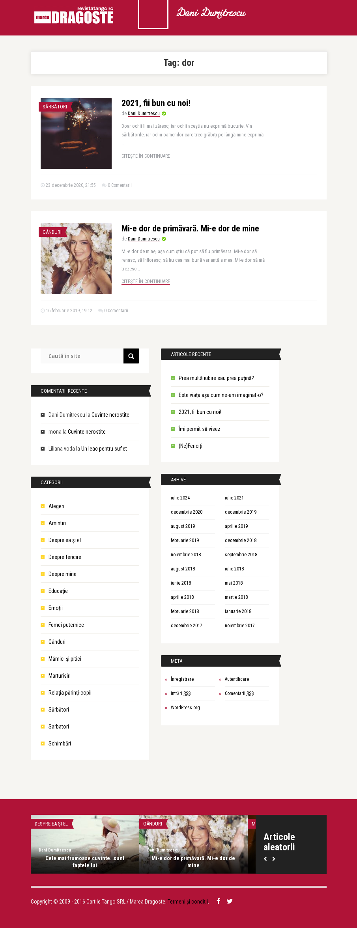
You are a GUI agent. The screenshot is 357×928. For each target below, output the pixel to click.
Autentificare (237, 679)
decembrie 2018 (240, 540)
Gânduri (52, 232)
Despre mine (63, 574)
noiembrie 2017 (240, 625)
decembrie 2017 (186, 625)
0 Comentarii (120, 185)
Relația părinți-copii (70, 692)
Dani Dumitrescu (210, 14)
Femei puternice (66, 625)
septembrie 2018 (241, 554)
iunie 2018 (181, 583)
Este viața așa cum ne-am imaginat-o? (221, 395)
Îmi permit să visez (200, 429)
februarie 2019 (185, 540)
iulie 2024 (180, 498)
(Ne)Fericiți (190, 446)
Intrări (181, 693)
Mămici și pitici (65, 659)
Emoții (56, 608)
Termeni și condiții (188, 901)
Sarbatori (59, 726)
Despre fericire (65, 557)
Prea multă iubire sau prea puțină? (216, 378)
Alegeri (56, 506)
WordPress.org (185, 707)
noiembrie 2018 (186, 554)
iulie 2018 (234, 569)
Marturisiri (60, 676)
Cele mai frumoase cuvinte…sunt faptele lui (84, 861)
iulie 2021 (234, 498)
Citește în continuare (145, 156)
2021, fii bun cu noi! (156, 103)
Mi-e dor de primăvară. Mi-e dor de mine (190, 228)
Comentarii (239, 693)
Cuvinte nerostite (110, 415)
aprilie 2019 (236, 526)
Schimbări (60, 743)
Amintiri (57, 523)
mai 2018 (234, 583)
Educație (58, 591)
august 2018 (183, 569)
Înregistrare (182, 679)
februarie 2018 (185, 611)
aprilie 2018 (182, 597)
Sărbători (55, 107)
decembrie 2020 (186, 512)
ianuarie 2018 (238, 611)
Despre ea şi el (65, 540)
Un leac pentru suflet (104, 448)
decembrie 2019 (240, 512)
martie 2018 (236, 597)
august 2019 (183, 526)
